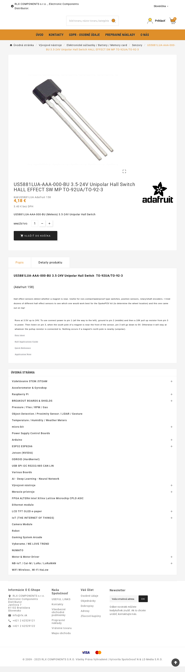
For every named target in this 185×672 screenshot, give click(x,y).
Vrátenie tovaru (62, 633)
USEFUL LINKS (61, 604)
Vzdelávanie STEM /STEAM (29, 386)
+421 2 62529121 (24, 626)
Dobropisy (87, 611)
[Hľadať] (87, 23)
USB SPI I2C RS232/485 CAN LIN (33, 471)
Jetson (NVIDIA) (22, 458)
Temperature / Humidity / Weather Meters (39, 425)
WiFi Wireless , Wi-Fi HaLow (30, 575)
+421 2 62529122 (24, 631)
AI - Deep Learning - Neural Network (35, 484)
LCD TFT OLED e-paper (27, 516)
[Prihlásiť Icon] (156, 24)
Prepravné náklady (58, 627)
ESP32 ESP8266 (22, 451)
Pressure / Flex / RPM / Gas (30, 412)
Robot (16, 536)
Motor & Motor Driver (25, 562)
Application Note (23, 360)
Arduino (17, 445)
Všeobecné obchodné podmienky (59, 617)
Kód (16, 203)
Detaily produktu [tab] (50, 268)
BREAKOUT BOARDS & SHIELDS (32, 406)
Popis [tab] (20, 268)
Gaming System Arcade (27, 542)
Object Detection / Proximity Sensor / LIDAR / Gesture (47, 419)
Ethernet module (23, 510)
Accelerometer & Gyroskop (29, 393)
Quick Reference (23, 354)
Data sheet (20, 341)
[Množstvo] (34, 229)
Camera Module (22, 529)
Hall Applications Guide (26, 347)
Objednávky (88, 606)
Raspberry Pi (20, 399)
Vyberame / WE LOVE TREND (30, 549)
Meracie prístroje (23, 497)
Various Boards (22, 477)
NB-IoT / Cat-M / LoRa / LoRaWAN (34, 568)
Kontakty (57, 609)
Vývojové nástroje (24, 490)
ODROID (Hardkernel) (26, 464)
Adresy (85, 616)
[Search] (114, 24)
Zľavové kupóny (91, 621)
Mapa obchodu (61, 638)
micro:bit (18, 432)
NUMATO (17, 555)
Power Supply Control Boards (31, 438)
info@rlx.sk (20, 620)
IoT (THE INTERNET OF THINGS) (33, 523)
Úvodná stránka (23, 378)
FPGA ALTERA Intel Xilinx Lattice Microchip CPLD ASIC (48, 503)
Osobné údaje (89, 601)
